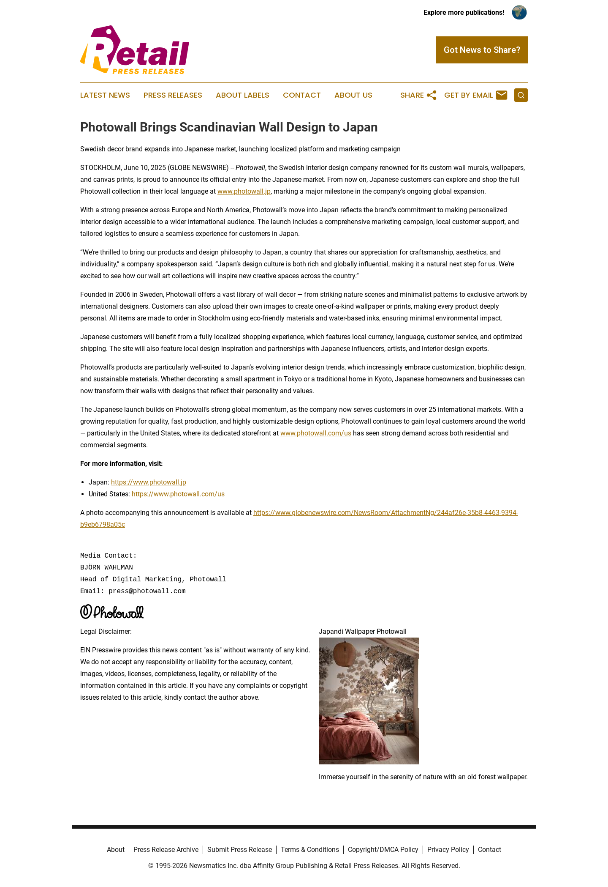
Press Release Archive (165, 850)
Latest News (105, 95)
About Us (353, 95)
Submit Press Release (239, 850)
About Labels (242, 95)
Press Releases (173, 95)
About (116, 850)
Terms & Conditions (310, 850)
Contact (302, 95)
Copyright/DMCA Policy (383, 850)
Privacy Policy (448, 850)
